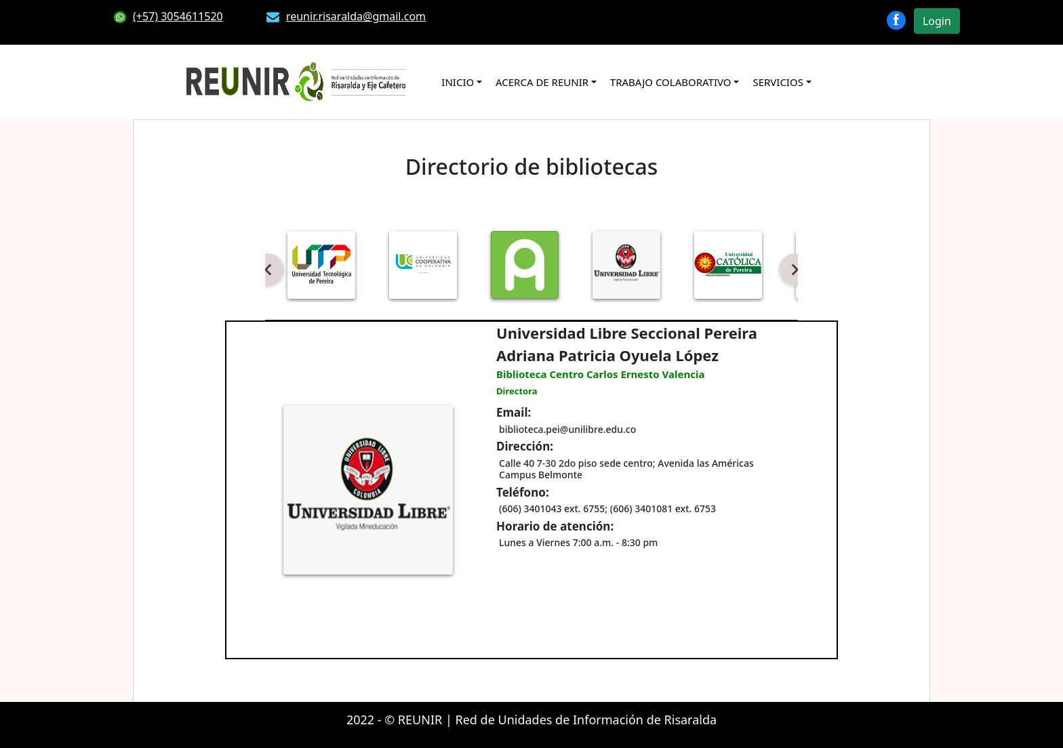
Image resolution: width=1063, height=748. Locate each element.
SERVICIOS (778, 82)
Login (937, 21)
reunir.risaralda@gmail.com (346, 16)
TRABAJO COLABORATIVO (670, 82)
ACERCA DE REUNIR (542, 82)
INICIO (457, 82)
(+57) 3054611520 (168, 16)
